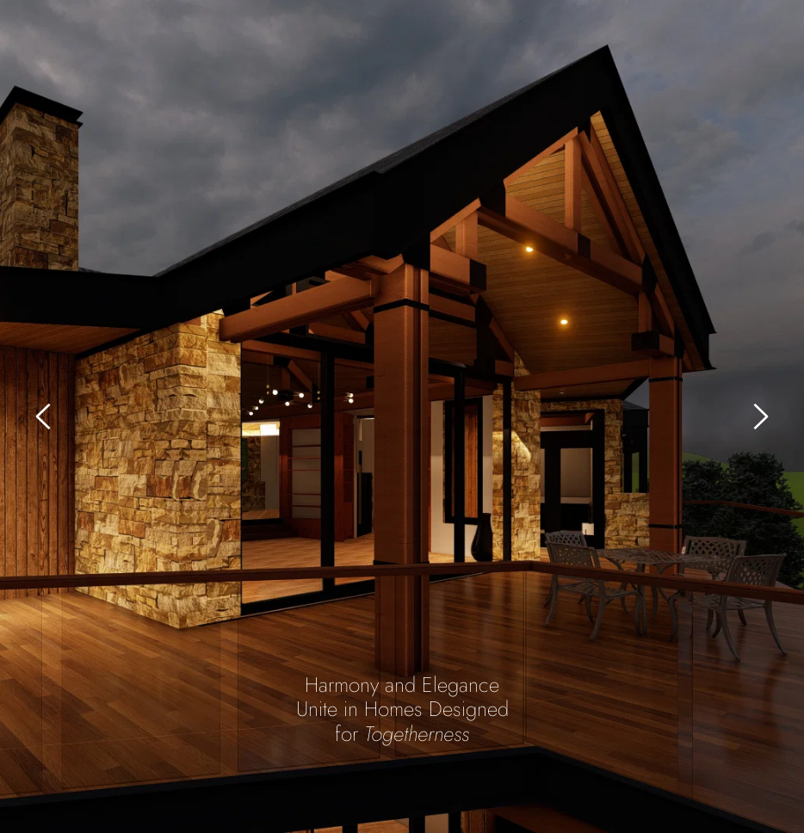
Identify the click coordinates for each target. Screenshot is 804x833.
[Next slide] (760, 416)
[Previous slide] (44, 416)
